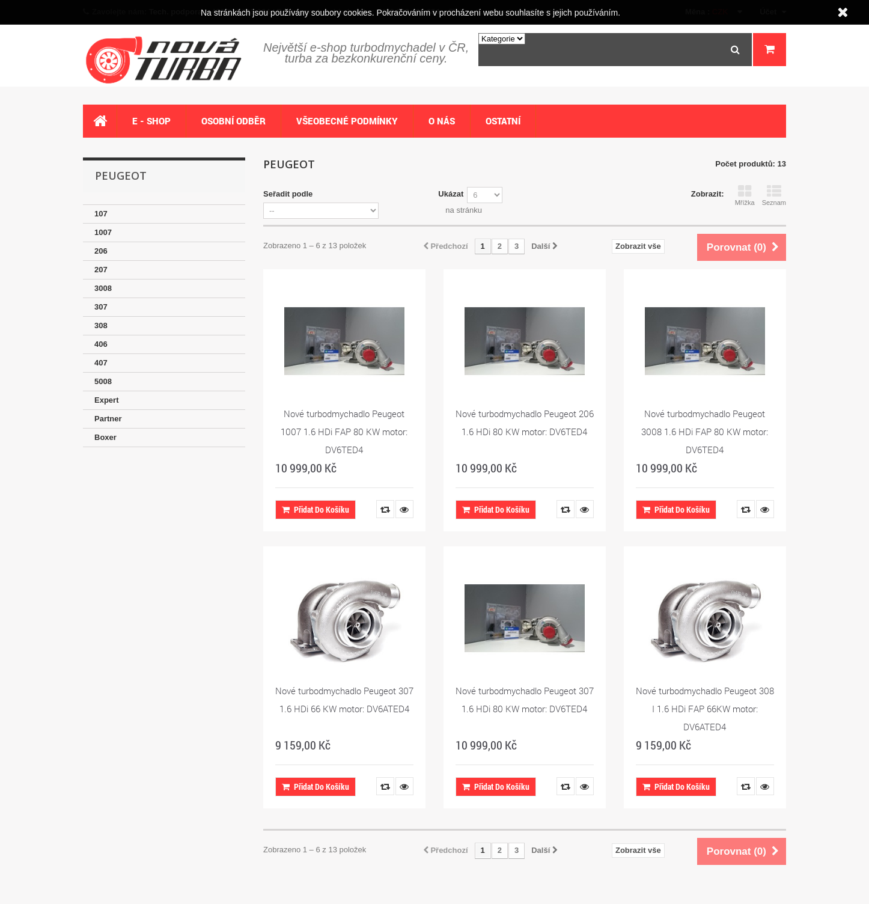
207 (101, 269)
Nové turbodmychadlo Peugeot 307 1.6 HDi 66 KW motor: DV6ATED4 (344, 700)
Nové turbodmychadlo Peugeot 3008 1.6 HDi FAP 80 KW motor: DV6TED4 (704, 432)
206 (101, 250)
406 (101, 344)
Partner (108, 418)
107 (101, 213)
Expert (106, 400)
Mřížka (745, 195)
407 (101, 362)
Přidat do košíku (315, 509)
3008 (103, 288)
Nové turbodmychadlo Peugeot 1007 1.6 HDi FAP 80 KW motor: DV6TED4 (344, 432)
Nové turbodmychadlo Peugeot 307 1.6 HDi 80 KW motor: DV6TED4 (525, 700)
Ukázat (450, 193)
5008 (103, 381)
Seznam (774, 195)
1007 (103, 232)
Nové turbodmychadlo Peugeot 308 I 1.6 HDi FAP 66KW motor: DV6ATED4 (705, 709)
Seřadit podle (288, 193)
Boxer (105, 437)
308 (101, 325)
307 (101, 306)
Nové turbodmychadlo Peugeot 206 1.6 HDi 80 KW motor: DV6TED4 (525, 423)
